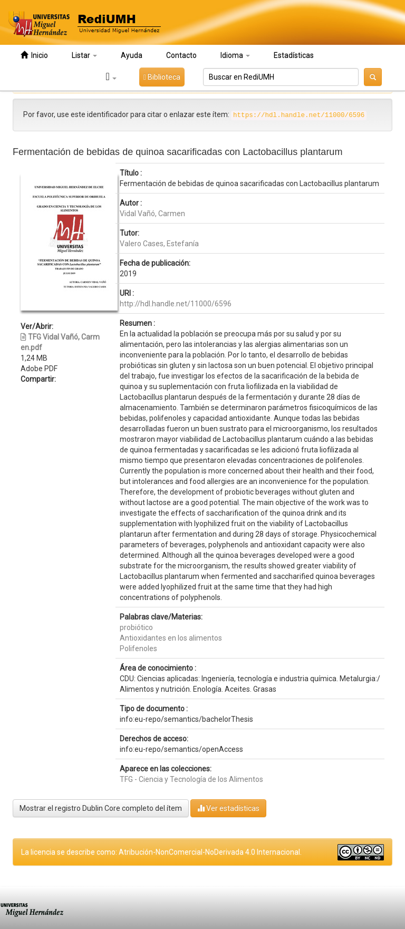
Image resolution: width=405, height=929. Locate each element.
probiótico (136, 627)
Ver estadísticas (228, 808)
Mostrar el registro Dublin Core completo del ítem (101, 808)
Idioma (235, 55)
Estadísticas (294, 55)
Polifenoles (138, 648)
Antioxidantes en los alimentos (171, 638)
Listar (84, 55)
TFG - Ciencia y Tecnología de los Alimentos (191, 779)
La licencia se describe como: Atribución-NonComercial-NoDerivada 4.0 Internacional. (161, 852)
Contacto (181, 55)
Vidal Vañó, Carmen (152, 213)
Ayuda (131, 55)
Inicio (34, 55)
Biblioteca (161, 77)
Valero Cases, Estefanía (159, 243)
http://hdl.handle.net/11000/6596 (176, 303)
